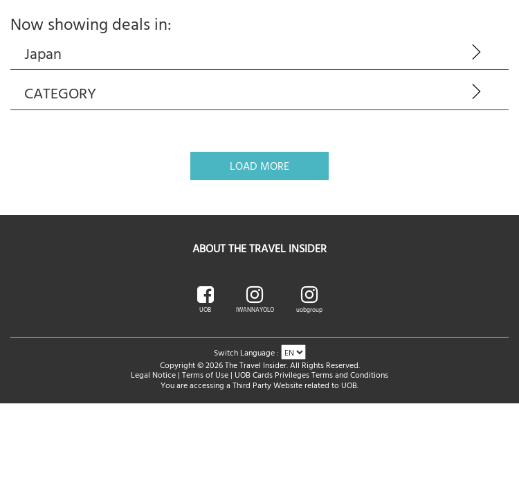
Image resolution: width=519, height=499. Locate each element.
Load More (259, 165)
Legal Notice (153, 374)
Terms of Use (205, 374)
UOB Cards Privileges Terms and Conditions (311, 374)
